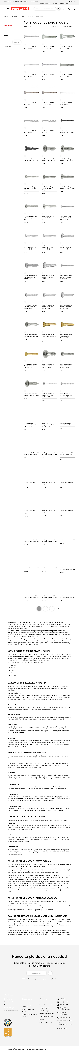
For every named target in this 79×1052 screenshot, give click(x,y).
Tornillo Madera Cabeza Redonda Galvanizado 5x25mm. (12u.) (30, 277)
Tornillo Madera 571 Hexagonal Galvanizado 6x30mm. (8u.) (48, 425)
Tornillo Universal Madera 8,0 (67, 540)
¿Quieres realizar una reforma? (28, 1010)
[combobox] (45, 8)
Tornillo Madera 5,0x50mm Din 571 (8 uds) (49, 131)
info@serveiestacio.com (20, 1)
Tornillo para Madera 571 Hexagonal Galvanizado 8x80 (67, 568)
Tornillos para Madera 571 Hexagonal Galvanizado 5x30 (31, 540)
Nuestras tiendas (9, 1002)
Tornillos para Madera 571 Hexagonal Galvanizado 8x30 (31, 483)
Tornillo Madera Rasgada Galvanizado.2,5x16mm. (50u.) (48, 218)
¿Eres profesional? (45, 3)
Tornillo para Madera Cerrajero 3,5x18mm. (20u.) (31, 159)
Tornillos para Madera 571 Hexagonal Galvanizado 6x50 (67, 483)
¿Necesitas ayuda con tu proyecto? (29, 1015)
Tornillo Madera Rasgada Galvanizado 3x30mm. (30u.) (30, 188)
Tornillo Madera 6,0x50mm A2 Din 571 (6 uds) (49, 103)
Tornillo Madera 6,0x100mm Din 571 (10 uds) (67, 103)
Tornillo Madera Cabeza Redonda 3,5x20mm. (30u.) (31, 335)
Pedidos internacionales (47, 1014)
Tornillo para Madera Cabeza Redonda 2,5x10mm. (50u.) (49, 159)
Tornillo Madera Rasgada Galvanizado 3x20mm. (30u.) (48, 188)
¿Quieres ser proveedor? (29, 1002)
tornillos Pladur (39, 884)
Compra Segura (44, 1008)
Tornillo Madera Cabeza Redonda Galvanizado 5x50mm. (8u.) (30, 247)
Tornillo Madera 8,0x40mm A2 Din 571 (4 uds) (67, 47)
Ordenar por (65, 26)
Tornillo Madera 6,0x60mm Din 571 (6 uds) (49, 75)
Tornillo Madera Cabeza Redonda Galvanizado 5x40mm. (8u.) (48, 247)
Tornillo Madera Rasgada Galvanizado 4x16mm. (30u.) (67, 159)
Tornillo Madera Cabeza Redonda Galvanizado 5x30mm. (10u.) (66, 247)
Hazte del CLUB (64, 3)
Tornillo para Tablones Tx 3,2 (49, 568)
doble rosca (45, 875)
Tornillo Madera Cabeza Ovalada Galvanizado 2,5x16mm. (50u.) (66, 365)
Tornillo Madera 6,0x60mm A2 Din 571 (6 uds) (67, 75)
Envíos (41, 1002)
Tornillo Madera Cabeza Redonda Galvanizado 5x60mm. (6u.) (66, 218)
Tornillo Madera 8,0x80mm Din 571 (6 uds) (31, 47)
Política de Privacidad (46, 1022)
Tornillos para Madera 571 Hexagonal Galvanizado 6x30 (49, 511)
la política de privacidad (50, 979)
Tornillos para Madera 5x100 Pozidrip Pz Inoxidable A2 (31, 453)
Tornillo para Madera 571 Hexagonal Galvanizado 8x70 (31, 596)
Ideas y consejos (9, 1008)
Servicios (54, 3)
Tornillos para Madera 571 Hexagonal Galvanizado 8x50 (49, 453)
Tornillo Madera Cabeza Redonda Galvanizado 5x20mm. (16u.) (48, 277)
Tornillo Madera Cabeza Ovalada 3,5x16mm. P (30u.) (31, 394)
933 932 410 (8, 1)
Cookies (42, 1019)
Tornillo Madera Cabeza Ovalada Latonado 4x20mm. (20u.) (49, 336)
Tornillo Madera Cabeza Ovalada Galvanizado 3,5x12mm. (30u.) (48, 365)
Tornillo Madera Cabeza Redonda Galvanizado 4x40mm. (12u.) (66, 277)
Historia (6, 1005)
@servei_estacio (62, 1028)
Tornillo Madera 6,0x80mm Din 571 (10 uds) (31, 75)
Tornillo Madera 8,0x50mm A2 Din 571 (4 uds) (49, 47)
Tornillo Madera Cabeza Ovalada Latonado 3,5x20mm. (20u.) (66, 336)
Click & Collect (44, 999)
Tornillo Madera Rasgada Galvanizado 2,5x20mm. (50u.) (30, 218)
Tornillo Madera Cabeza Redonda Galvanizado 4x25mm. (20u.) (48, 306)
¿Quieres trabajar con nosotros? (28, 1006)
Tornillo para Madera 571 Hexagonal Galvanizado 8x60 (49, 596)
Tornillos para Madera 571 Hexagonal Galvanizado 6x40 (30, 512)
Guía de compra (45, 1011)
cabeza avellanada (53, 869)
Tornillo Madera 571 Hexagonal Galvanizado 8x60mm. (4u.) (66, 395)
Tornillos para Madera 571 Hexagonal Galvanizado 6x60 (49, 483)
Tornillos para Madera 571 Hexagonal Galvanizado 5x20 (49, 540)
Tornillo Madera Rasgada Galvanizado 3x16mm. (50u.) (67, 187)
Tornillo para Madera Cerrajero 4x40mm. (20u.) (67, 131)
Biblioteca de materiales (11, 1011)
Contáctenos (8, 999)
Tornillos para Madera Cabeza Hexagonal (65, 424)
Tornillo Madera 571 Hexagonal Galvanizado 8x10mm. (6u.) (30, 425)
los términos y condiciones (35, 979)
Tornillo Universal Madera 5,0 (31, 568)
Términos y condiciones (47, 1016)
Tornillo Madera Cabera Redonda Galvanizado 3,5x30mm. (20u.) (48, 395)
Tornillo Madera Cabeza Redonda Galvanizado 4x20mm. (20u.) (66, 306)
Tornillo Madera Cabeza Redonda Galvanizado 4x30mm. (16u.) (30, 306)
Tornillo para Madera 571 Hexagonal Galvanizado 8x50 (67, 596)
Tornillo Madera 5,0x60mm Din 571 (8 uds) (31, 131)
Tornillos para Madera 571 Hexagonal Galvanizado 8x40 (66, 454)
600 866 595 (34, 1)
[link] (64, 9)
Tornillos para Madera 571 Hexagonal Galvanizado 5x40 (67, 511)
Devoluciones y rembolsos (47, 1005)
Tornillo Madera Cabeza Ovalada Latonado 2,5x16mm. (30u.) (30, 365)
